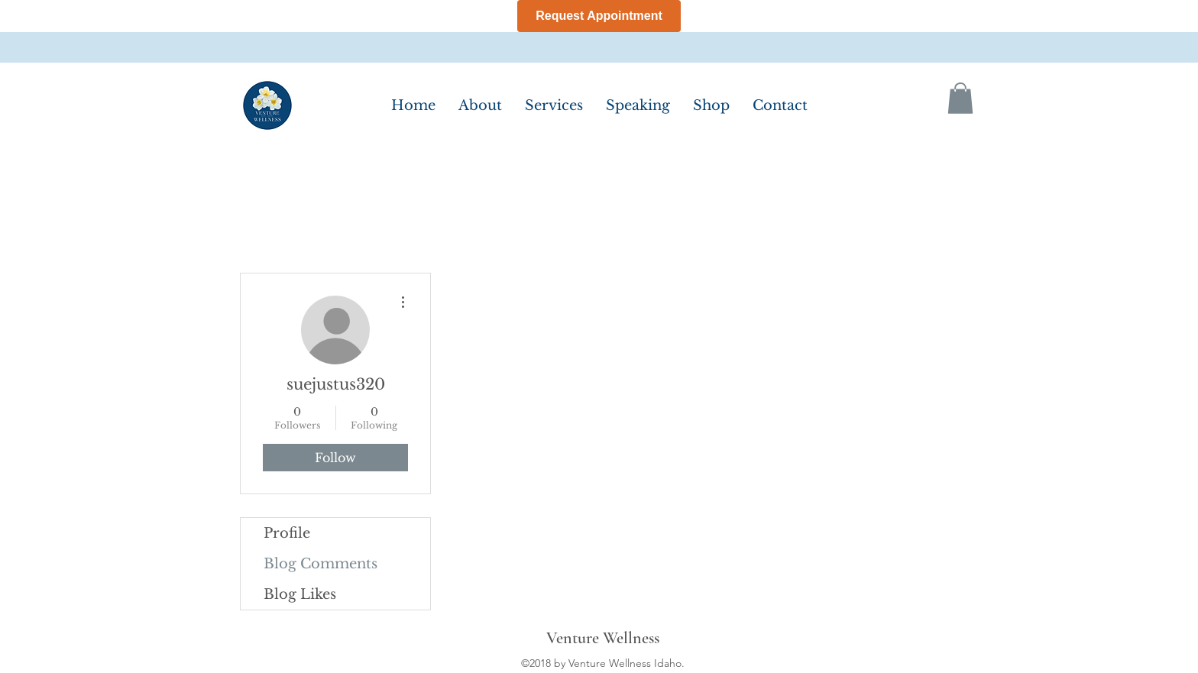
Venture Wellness (602, 638)
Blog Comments (320, 563)
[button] (960, 98)
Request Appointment (599, 15)
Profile (287, 533)
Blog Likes (300, 594)
